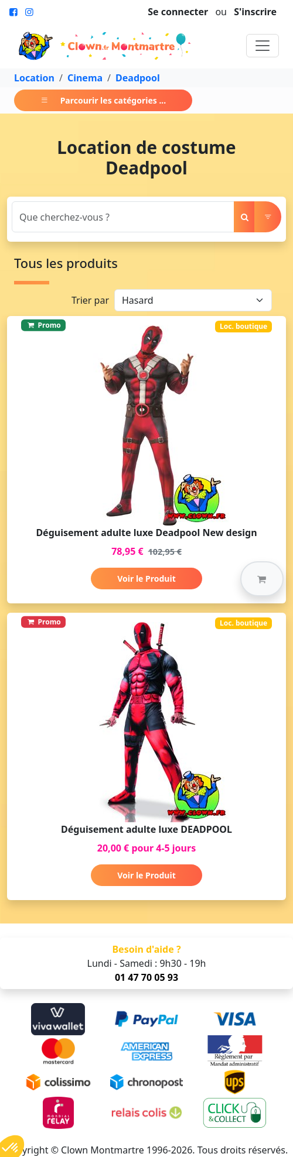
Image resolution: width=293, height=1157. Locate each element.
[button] (262, 578)
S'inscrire (255, 11)
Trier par (90, 300)
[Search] (123, 216)
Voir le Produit (146, 578)
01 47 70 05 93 (146, 977)
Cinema (85, 77)
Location (34, 77)
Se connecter (178, 11)
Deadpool (137, 77)
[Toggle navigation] (262, 45)
